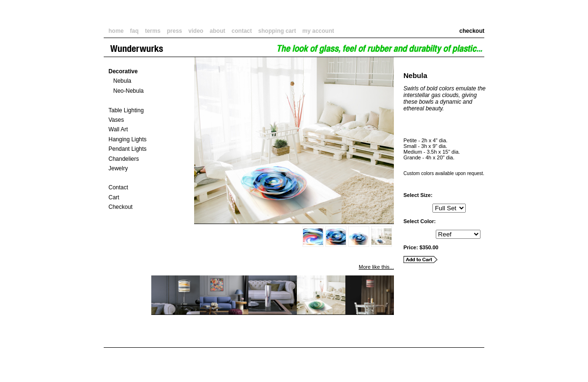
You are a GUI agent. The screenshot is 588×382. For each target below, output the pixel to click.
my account (318, 31)
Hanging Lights (127, 139)
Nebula (122, 81)
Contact (118, 187)
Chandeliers (123, 159)
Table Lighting (126, 110)
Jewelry (118, 168)
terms (153, 31)
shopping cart (277, 31)
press (174, 31)
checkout (475, 31)
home (116, 31)
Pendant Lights (127, 149)
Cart (113, 197)
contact (242, 31)
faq (134, 31)
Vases (116, 120)
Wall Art (118, 129)
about (217, 31)
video (195, 31)
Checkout (120, 207)
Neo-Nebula (128, 91)
